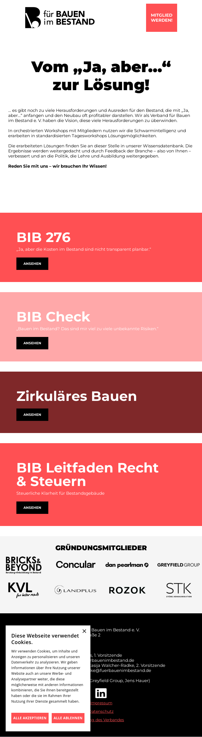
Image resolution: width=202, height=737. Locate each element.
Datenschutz (101, 711)
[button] (180, 17)
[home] (60, 17)
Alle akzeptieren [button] (30, 718)
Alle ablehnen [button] (68, 718)
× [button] (84, 631)
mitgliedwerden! (161, 17)
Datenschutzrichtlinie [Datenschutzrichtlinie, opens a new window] (29, 707)
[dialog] (48, 678)
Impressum (101, 702)
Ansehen (32, 263)
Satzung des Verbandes (101, 719)
